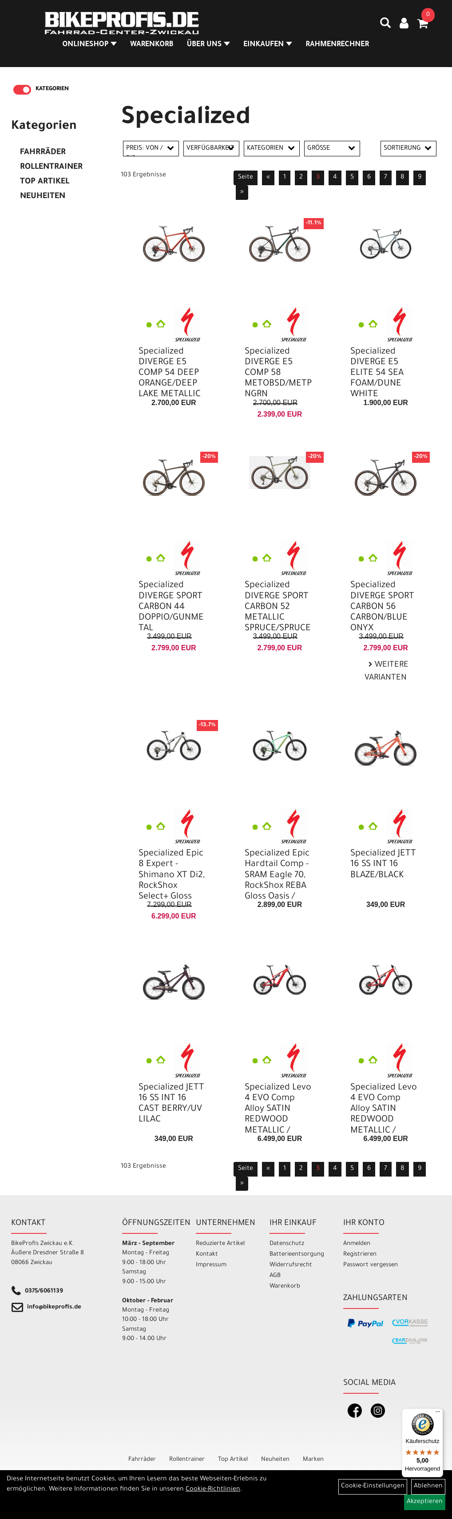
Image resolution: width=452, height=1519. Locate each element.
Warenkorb (149, 46)
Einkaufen (265, 46)
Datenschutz (287, 1244)
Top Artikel (44, 182)
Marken (313, 1459)
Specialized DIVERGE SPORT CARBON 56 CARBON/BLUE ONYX (382, 607)
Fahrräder (43, 152)
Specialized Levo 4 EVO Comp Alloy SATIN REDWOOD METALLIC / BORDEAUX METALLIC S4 (278, 1120)
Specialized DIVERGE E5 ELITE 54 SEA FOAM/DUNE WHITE (377, 373)
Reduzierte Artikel (220, 1244)
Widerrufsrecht (291, 1265)
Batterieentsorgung (296, 1254)
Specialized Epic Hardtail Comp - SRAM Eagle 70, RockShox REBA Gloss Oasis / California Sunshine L (277, 886)
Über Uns (206, 46)
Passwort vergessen (370, 1265)
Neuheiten (42, 196)
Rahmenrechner (334, 46)
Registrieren (360, 1254)
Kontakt (207, 1254)
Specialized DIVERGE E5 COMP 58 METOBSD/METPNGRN (278, 373)
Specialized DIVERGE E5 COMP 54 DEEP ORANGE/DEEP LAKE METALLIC (170, 373)
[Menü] (437, 1413)
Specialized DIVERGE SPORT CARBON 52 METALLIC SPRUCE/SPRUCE (278, 607)
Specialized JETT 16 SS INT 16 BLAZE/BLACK (383, 864)
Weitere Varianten (386, 672)
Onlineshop (87, 46)
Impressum (211, 1265)
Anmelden (356, 1244)
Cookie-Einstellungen (372, 1486)
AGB (275, 1275)
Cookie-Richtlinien (213, 1489)
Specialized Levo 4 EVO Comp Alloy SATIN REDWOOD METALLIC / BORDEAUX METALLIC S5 (383, 1120)
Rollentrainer (51, 167)
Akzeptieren (425, 1502)
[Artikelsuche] (382, 27)
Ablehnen (428, 1486)
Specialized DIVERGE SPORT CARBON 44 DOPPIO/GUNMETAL (171, 607)
